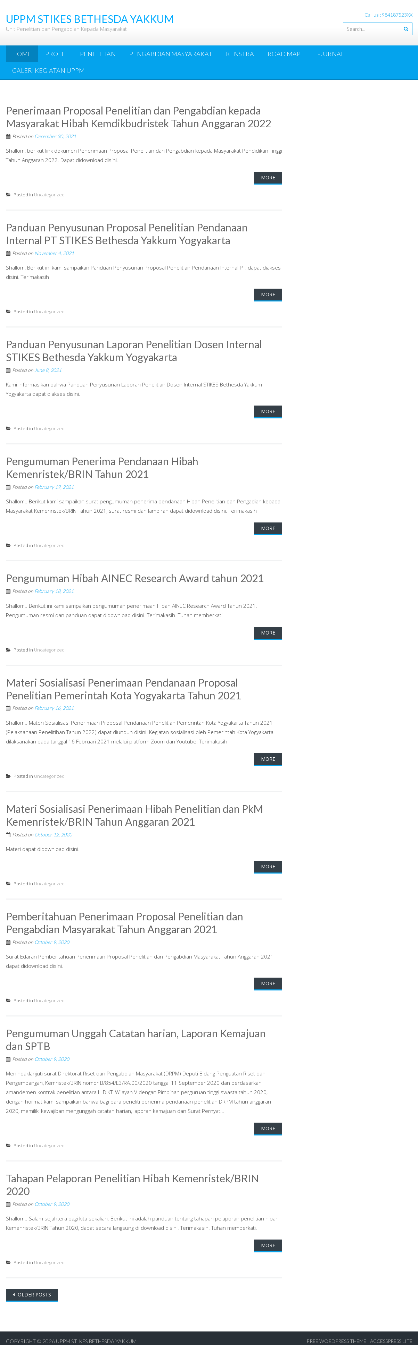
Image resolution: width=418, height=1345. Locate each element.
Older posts (33, 1288)
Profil (55, 54)
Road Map (284, 54)
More (268, 176)
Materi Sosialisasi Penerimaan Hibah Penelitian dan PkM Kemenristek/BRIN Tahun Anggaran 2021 (135, 811)
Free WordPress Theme (336, 1335)
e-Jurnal (329, 54)
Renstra (240, 54)
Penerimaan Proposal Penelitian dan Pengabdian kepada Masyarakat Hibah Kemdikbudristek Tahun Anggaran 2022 (139, 116)
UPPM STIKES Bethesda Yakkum (96, 1335)
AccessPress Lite (391, 1335)
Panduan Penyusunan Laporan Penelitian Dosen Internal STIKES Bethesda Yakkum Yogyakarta (134, 349)
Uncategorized (49, 194)
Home (22, 54)
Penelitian (98, 54)
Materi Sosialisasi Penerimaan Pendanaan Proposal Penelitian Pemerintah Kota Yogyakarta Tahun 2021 (123, 685)
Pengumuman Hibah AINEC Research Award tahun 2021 (135, 575)
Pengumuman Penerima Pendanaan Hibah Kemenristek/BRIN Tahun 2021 (102, 465)
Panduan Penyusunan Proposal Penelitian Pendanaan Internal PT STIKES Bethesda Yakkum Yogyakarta (127, 232)
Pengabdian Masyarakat (170, 54)
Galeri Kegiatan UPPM (48, 70)
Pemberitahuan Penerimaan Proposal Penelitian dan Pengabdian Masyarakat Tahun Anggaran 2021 (125, 918)
